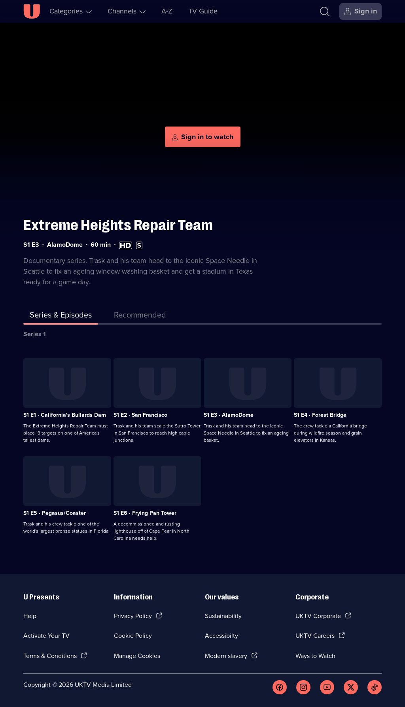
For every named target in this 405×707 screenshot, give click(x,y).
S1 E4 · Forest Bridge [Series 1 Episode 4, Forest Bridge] (320, 415)
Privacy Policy (133, 615)
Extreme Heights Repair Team (118, 225)
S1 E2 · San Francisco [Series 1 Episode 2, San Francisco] (140, 415)
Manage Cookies (137, 655)
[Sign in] (360, 11)
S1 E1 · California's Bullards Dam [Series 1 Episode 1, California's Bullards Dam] (64, 415)
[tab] (140, 316)
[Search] (324, 11)
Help (29, 615)
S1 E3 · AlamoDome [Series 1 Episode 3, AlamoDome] (229, 415)
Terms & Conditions (50, 655)
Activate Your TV (46, 635)
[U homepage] (31, 11)
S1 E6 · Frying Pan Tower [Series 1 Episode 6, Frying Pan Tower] (145, 513)
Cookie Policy (133, 635)
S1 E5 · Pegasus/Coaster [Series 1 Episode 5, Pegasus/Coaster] (54, 513)
